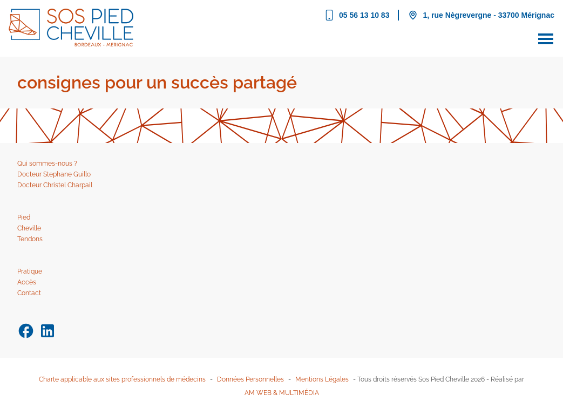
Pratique (29, 271)
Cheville (29, 228)
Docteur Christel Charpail (54, 185)
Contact (29, 293)
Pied (23, 217)
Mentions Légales (322, 379)
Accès (26, 282)
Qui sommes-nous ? (47, 163)
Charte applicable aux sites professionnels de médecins (122, 379)
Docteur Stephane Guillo (54, 174)
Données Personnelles (250, 379)
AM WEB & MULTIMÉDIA (282, 393)
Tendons (30, 239)
